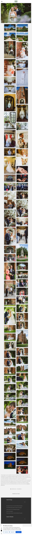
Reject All (12, 532)
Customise (6, 532)
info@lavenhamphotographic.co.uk (6, 534)
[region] (12, 529)
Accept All (18, 532)
